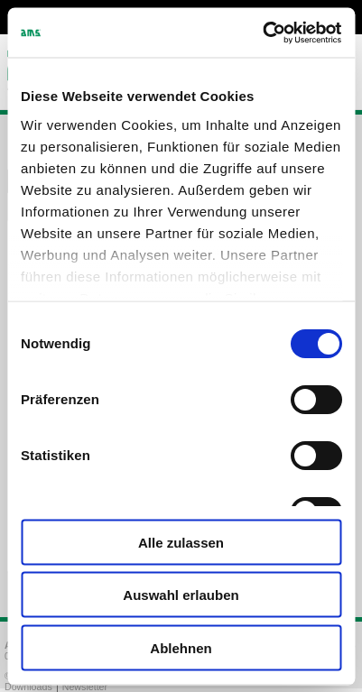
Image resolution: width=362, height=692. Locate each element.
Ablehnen (180, 647)
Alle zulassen (181, 541)
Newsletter (84, 686)
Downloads (28, 686)
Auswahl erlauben (180, 595)
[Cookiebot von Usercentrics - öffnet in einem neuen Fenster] (262, 32)
